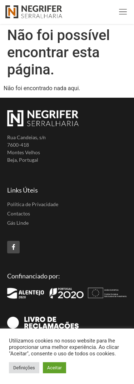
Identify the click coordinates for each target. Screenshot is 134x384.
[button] (123, 12)
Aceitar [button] (54, 367)
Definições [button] (24, 367)
